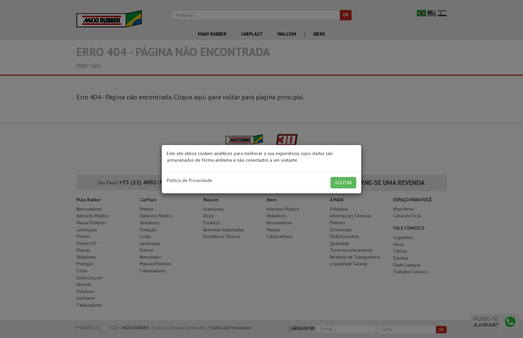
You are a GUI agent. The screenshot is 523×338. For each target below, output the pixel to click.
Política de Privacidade (189, 180)
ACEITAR (343, 183)
